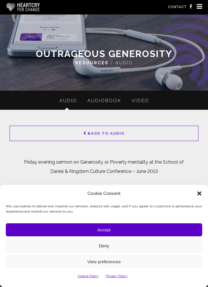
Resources (91, 62)
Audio (124, 62)
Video (140, 100)
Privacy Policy (117, 276)
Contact (177, 7)
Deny (104, 245)
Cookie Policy (88, 276)
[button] (199, 193)
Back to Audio (104, 133)
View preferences (104, 261)
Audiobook (104, 100)
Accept (104, 229)
